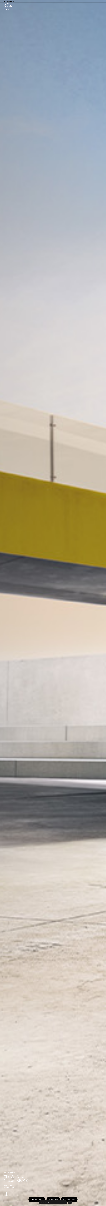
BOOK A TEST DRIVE (69, 1199)
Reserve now (45, 1202)
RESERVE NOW (53, 1199)
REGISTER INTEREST (37, 1199)
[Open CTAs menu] (70, 1202)
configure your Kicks (58, 1202)
